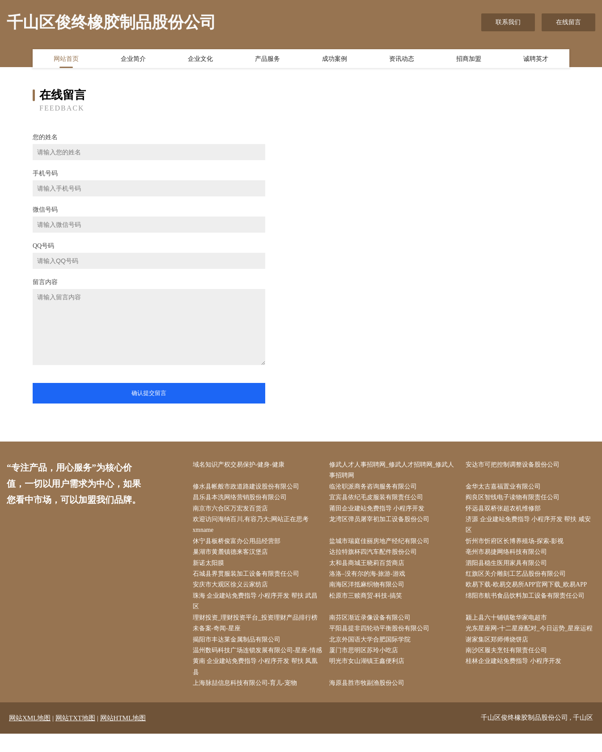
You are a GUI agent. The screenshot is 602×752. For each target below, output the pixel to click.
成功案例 (334, 59)
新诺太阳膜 (210, 566)
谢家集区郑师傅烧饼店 (499, 645)
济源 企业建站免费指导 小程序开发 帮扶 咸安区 (530, 527)
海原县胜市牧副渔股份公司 (368, 701)
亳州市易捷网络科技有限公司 (508, 555)
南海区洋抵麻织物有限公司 (368, 589)
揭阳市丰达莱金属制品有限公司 (238, 645)
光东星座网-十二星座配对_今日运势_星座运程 (531, 634)
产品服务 (267, 59)
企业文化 (200, 59)
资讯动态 (401, 59)
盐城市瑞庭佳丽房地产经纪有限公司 (381, 543)
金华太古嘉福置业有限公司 (505, 487)
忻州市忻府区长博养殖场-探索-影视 (517, 543)
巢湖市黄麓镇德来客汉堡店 (232, 555)
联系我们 (508, 22)
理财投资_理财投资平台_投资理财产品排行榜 (257, 623)
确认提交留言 (148, 393)
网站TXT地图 (75, 736)
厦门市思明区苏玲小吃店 (365, 656)
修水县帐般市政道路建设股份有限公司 (248, 487)
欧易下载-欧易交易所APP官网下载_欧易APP (529, 589)
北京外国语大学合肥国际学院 (371, 645)
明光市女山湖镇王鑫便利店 (368, 679)
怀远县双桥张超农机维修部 (505, 510)
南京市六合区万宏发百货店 (232, 510)
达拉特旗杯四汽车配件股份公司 (375, 555)
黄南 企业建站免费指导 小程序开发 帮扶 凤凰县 (257, 685)
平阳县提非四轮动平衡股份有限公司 (381, 634)
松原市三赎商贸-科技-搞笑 (367, 600)
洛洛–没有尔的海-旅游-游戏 (369, 577)
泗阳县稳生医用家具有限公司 (508, 566)
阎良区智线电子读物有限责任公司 (515, 499)
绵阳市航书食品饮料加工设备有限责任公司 (527, 600)
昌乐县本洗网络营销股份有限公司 (241, 499)
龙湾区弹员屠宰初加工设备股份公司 (381, 521)
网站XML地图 (30, 736)
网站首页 (66, 59)
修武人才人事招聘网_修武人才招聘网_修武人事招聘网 (393, 471)
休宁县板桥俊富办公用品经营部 (238, 543)
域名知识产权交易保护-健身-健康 (240, 465)
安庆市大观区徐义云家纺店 (232, 589)
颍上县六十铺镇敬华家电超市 (508, 623)
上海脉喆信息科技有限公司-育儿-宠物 (247, 701)
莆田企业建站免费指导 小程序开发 (379, 510)
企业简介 (133, 59)
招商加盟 (468, 59)
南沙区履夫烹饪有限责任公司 (508, 656)
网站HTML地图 (123, 736)
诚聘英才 (535, 59)
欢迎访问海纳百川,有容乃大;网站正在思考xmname (252, 527)
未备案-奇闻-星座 (218, 634)
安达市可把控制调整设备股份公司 (515, 465)
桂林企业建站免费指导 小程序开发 (516, 679)
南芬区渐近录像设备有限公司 (371, 623)
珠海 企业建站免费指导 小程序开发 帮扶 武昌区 (257, 606)
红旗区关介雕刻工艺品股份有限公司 (518, 577)
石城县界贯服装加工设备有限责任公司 (248, 577)
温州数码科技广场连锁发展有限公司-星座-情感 (256, 662)
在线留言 (568, 22)
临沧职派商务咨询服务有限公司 (375, 487)
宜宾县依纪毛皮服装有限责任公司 (378, 499)
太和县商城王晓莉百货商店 (368, 566)
